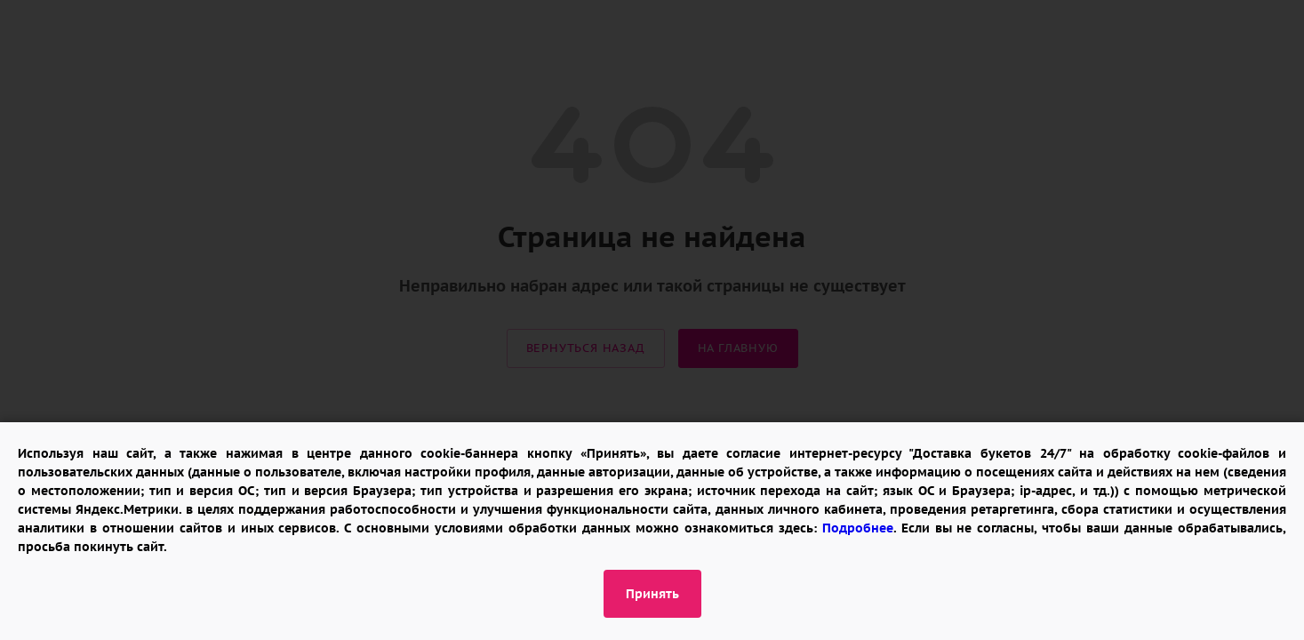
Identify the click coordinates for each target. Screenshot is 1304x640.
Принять (652, 594)
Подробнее (857, 528)
